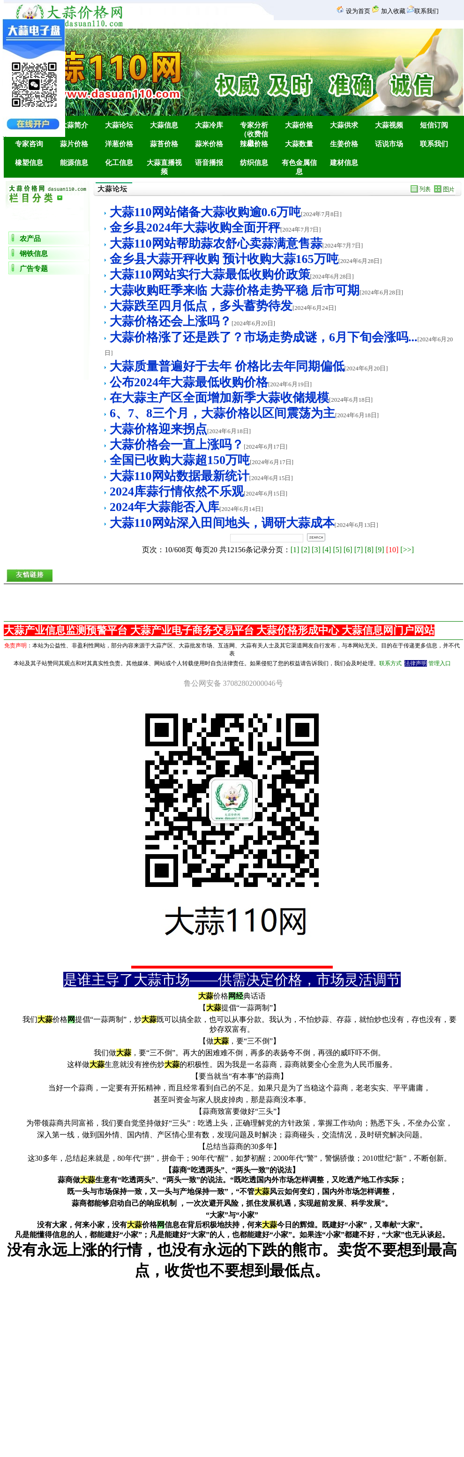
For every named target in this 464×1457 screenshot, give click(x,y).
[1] (295, 550)
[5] (337, 550)
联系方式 (390, 663)
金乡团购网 (233, 1281)
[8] (369, 550)
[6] (348, 550)
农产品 (30, 238)
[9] (379, 550)
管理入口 (439, 663)
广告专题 (34, 268)
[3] (316, 550)
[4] (326, 550)
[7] (358, 550)
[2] (305, 550)
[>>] (407, 550)
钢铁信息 (34, 253)
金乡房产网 (231, 1281)
